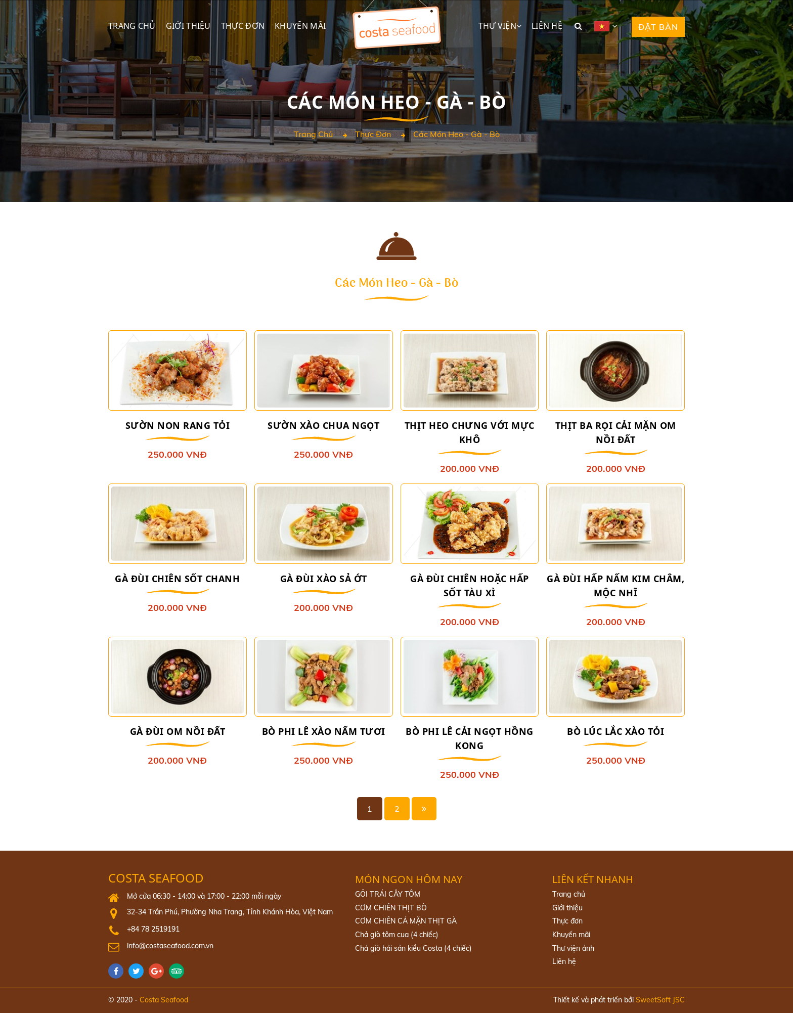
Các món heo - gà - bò (456, 134)
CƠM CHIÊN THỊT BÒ (390, 907)
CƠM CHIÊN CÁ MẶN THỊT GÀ (405, 921)
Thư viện (497, 25)
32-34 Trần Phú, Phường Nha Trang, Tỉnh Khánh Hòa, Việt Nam (229, 912)
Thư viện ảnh (573, 948)
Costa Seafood (156, 878)
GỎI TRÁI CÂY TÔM (387, 894)
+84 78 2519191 (153, 929)
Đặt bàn (658, 27)
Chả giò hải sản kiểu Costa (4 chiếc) (413, 948)
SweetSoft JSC (660, 999)
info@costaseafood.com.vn (170, 946)
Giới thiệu (188, 25)
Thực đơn (243, 25)
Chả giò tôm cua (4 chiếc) (396, 935)
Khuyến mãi (300, 25)
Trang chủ (132, 25)
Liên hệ (547, 25)
